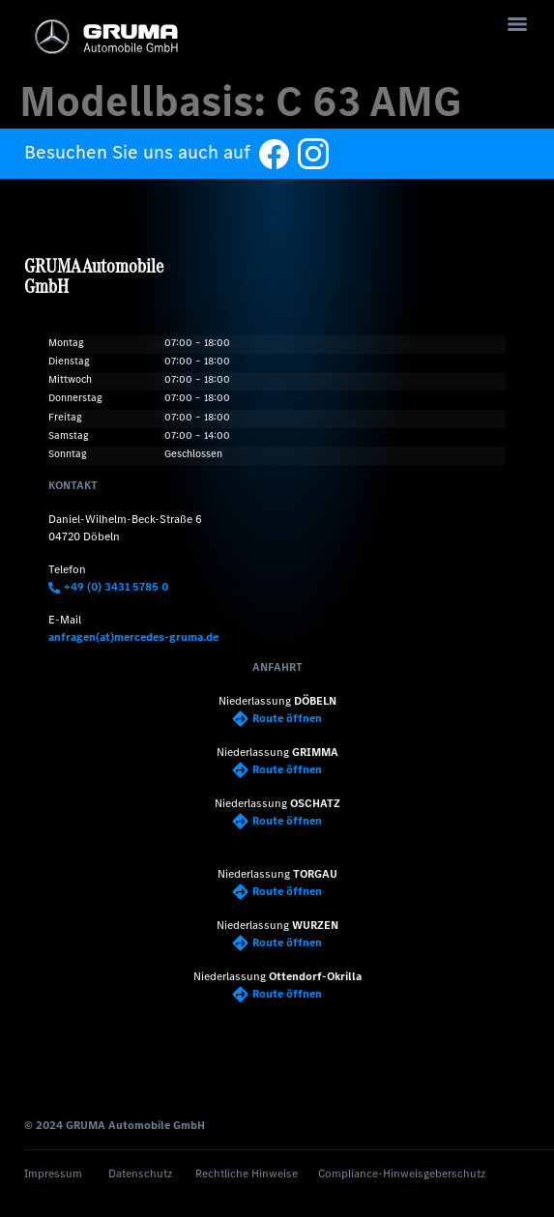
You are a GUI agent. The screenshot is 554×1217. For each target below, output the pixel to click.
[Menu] (517, 24)
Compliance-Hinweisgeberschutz (401, 1173)
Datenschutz (140, 1173)
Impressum (53, 1173)
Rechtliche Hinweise (246, 1173)
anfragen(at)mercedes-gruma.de (133, 637)
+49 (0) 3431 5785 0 (108, 586)
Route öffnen (277, 718)
